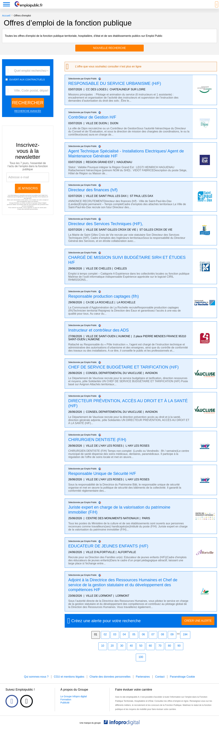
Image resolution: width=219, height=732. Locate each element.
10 (102, 650)
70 (160, 650)
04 (124, 639)
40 (131, 650)
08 (162, 639)
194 (185, 639)
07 (152, 639)
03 (114, 639)
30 (121, 650)
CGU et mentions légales (69, 681)
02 (105, 639)
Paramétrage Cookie (182, 681)
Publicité (64, 707)
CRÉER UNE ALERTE (198, 625)
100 (141, 662)
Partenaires (143, 681)
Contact (160, 681)
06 (143, 639)
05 (133, 639)
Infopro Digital (42, 208)
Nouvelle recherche (109, 53)
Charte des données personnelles (27, 214)
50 (140, 650)
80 (169, 650)
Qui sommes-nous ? (36, 681)
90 (179, 650)
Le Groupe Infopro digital (73, 701)
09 (172, 639)
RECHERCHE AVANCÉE (27, 116)
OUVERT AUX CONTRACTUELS (27, 84)
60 (150, 650)
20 (112, 650)
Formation (65, 704)
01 (95, 639)
